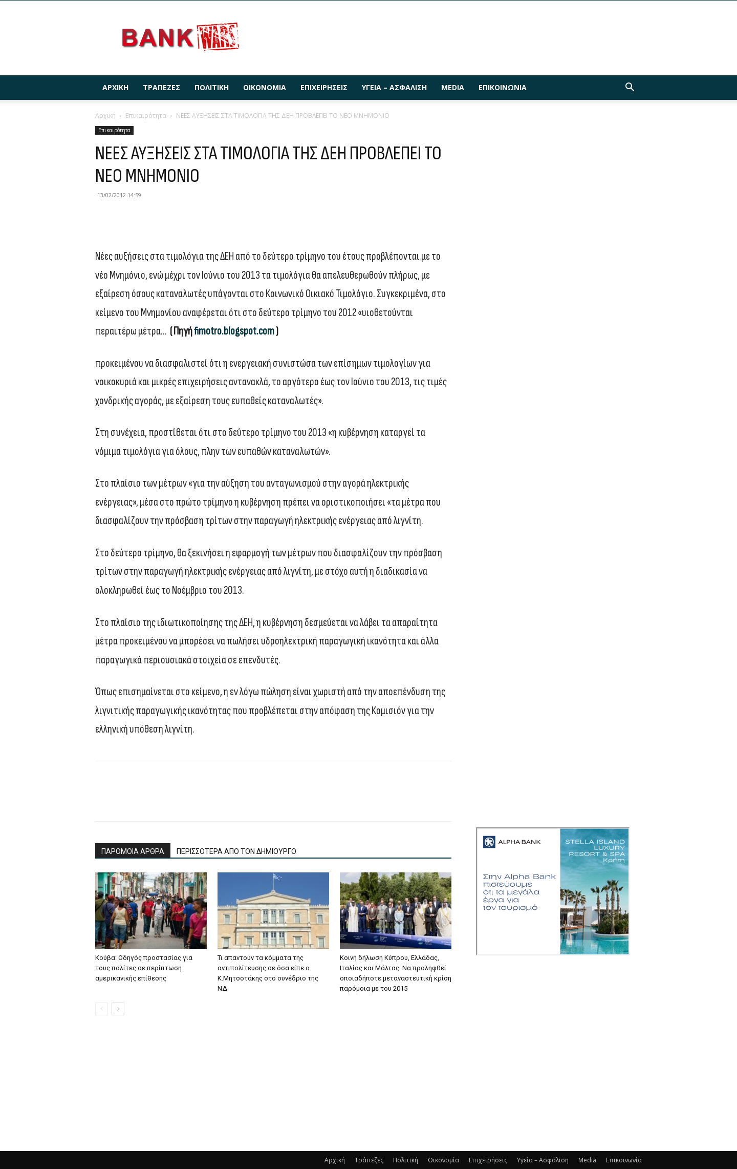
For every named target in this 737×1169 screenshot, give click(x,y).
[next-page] (118, 1009)
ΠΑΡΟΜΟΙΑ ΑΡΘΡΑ (132, 851)
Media (452, 87)
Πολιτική (211, 87)
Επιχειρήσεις (324, 87)
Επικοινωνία (503, 87)
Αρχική (115, 87)
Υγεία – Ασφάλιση (394, 87)
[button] (629, 88)
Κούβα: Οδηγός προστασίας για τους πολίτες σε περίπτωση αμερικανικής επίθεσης (143, 968)
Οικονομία (264, 87)
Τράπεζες (161, 87)
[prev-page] (101, 1009)
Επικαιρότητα (145, 115)
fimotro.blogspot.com (234, 331)
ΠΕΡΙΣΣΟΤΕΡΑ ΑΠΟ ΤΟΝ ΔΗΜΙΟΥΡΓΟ (236, 851)
